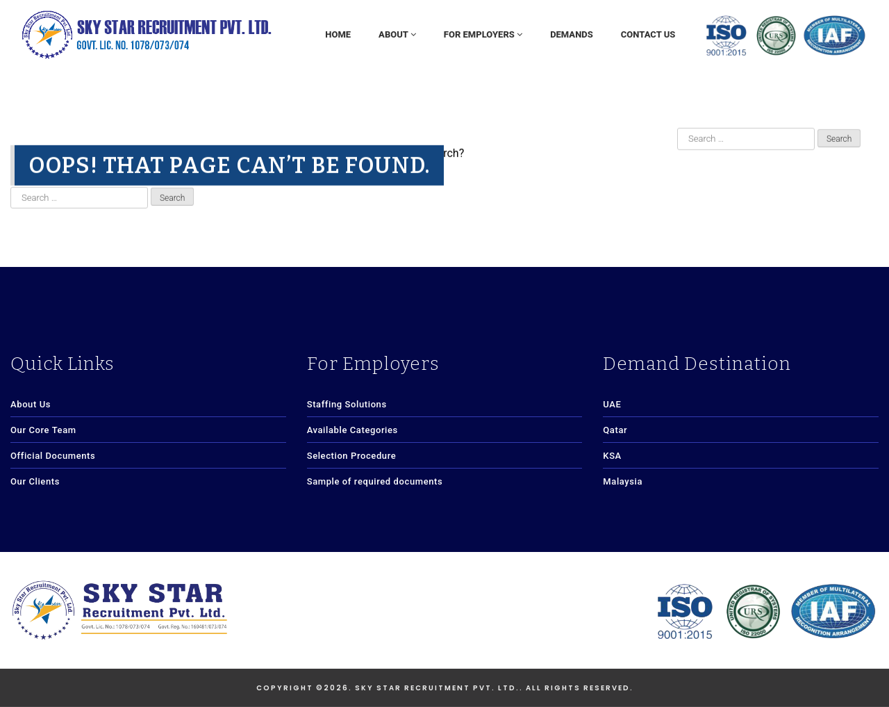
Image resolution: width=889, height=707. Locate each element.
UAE (612, 404)
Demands (571, 34)
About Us (30, 404)
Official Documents (52, 455)
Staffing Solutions (347, 404)
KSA (612, 455)
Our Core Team (43, 430)
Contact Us (648, 34)
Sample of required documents (375, 481)
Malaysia (622, 481)
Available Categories (352, 430)
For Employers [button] (483, 34)
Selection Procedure (352, 455)
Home (338, 34)
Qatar (615, 430)
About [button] (397, 34)
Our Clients (35, 481)
